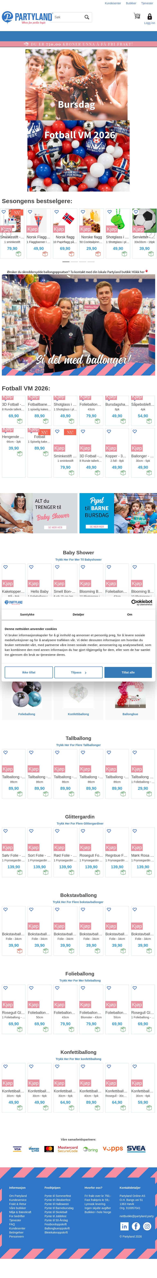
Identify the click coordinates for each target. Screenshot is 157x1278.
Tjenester (147, 3)
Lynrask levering (95, 1223)
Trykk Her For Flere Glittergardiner (80, 842)
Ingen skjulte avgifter (98, 1227)
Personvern (16, 1255)
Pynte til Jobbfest (55, 1235)
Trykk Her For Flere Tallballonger (78, 764)
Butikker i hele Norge (98, 1231)
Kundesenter (113, 3)
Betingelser (16, 1251)
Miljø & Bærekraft (20, 1231)
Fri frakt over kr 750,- (98, 1215)
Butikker (131, 3)
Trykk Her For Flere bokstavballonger (78, 921)
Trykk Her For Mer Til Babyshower (78, 578)
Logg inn (149, 23)
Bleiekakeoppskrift (56, 1251)
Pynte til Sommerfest (58, 1215)
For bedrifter (17, 1235)
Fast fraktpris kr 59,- (97, 1219)
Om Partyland (18, 1215)
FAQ (12, 1243)
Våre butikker (17, 1227)
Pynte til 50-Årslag (56, 1239)
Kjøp (32, 229)
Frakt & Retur (17, 1223)
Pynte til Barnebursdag (59, 1227)
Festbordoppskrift (56, 1243)
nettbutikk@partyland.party (137, 1235)
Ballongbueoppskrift (57, 1247)
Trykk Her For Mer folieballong (80, 999)
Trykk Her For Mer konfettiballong (78, 1078)
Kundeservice (18, 1219)
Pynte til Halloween (57, 1223)
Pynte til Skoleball (56, 1231)
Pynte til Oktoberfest (57, 1219)
